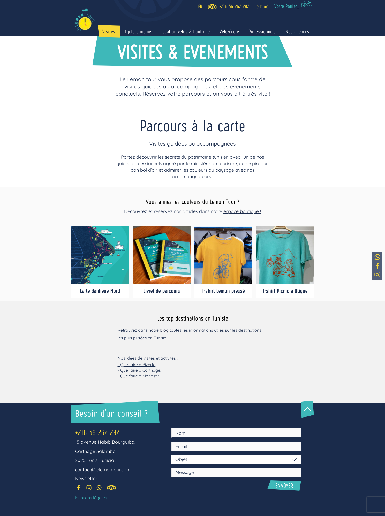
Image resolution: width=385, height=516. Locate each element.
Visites (119, 31)
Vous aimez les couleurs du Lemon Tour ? (192, 201)
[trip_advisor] (213, 6)
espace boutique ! (242, 211)
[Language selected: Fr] (200, 6)
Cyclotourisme (147, 31)
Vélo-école (234, 31)
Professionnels (265, 31)
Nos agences (298, 31)
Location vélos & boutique (192, 31)
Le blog (263, 6)
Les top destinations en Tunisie (192, 317)
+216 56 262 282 (99, 432)
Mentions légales (91, 498)
